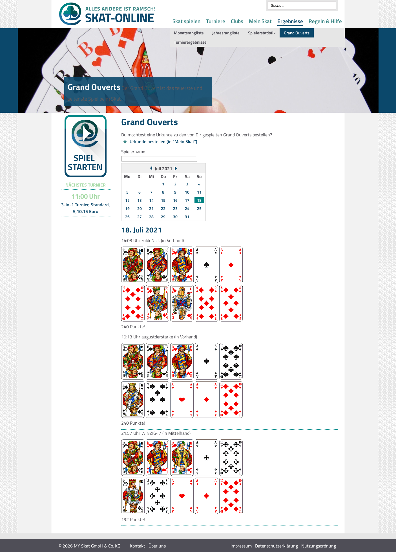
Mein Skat (260, 21)
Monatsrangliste (189, 33)
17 (187, 200)
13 (139, 200)
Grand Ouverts (296, 33)
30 (175, 217)
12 (127, 200)
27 (139, 217)
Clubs (237, 21)
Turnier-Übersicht (83, 223)
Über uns (157, 545)
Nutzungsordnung (318, 545)
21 (151, 208)
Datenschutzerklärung (276, 545)
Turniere (215, 21)
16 (175, 200)
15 (163, 200)
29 (163, 217)
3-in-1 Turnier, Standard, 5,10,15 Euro (85, 208)
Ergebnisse (290, 21)
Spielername (133, 151)
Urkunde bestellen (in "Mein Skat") (163, 141)
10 (187, 192)
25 (199, 208)
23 (175, 208)
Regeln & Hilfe (325, 21)
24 (187, 208)
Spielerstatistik (261, 33)
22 (163, 208)
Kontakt (137, 545)
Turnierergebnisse (190, 42)
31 (187, 217)
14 (151, 200)
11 (199, 192)
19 (127, 208)
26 (127, 217)
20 (139, 208)
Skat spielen (186, 21)
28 (151, 217)
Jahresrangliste (226, 33)
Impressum (241, 545)
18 (199, 200)
